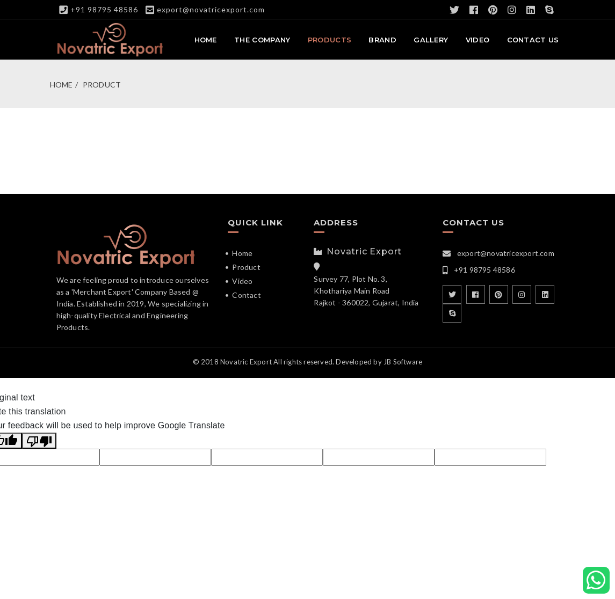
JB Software (403, 363)
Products (329, 40)
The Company (262, 40)
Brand (382, 40)
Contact (246, 296)
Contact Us (533, 40)
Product (102, 85)
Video (478, 40)
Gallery (431, 40)
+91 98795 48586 (104, 9)
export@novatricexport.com (211, 9)
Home (205, 40)
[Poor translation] (39, 442)
